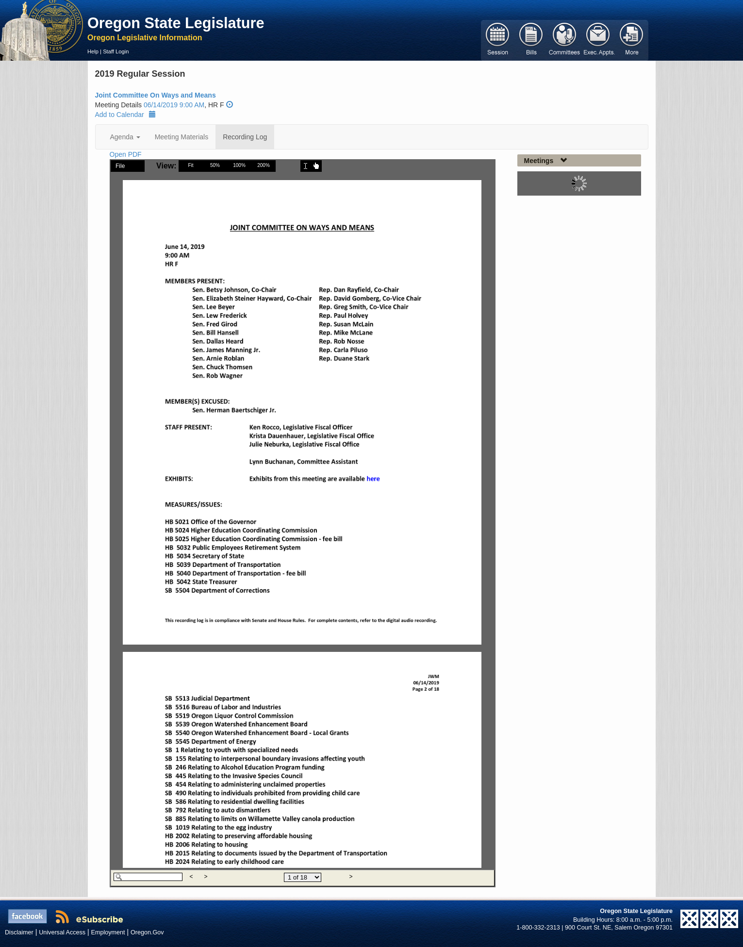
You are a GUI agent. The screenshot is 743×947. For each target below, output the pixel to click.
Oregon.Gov (147, 932)
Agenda (125, 137)
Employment (108, 932)
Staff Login (116, 51)
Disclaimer (19, 932)
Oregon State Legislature (175, 23)
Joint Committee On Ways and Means (155, 95)
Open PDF (126, 154)
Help (93, 51)
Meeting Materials (182, 137)
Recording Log (245, 137)
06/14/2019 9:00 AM (174, 105)
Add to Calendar (125, 114)
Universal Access (62, 932)
